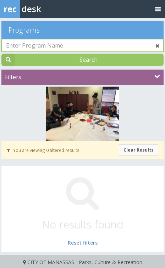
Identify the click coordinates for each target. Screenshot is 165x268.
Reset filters (83, 242)
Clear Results (138, 150)
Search (88, 60)
